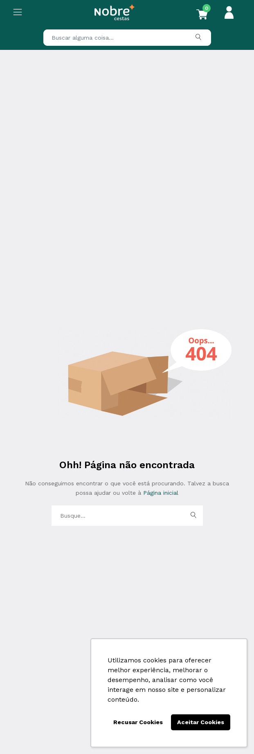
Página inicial (159, 492)
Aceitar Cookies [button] (200, 722)
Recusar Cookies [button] (138, 722)
